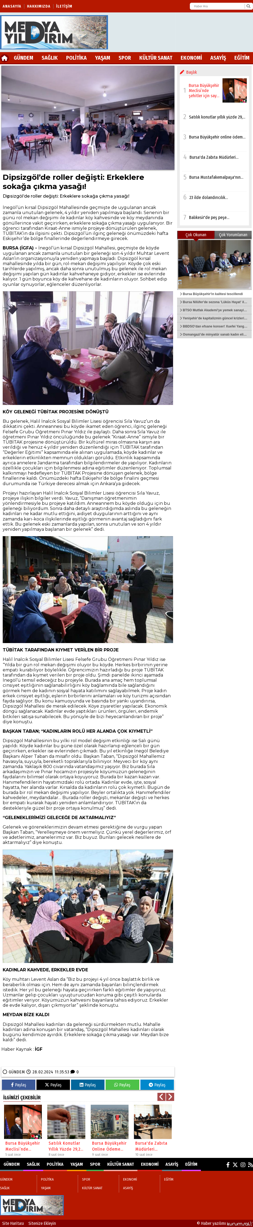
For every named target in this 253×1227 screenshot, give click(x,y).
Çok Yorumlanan (233, 234)
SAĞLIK (50, 58)
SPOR (125, 58)
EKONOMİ (191, 58)
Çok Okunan (195, 234)
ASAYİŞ (218, 58)
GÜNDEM (23, 58)
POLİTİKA (76, 58)
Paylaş (18, 1084)
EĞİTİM (241, 58)
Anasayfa (12, 6)
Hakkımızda (38, 6)
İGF (38, 1049)
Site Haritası (13, 1223)
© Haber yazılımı (225, 1223)
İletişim (64, 6)
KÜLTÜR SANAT (155, 58)
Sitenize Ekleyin (42, 1223)
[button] (161, 1097)
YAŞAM (102, 58)
